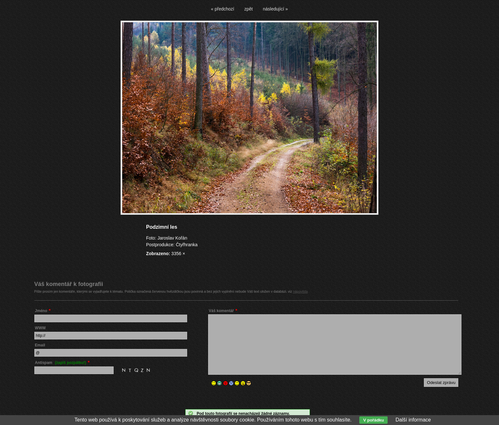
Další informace (413, 419)
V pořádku (373, 420)
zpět (248, 8)
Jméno (41, 311)
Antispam (60, 362)
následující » (275, 8)
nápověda (300, 291)
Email (40, 345)
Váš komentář (221, 311)
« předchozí (222, 8)
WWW (40, 328)
